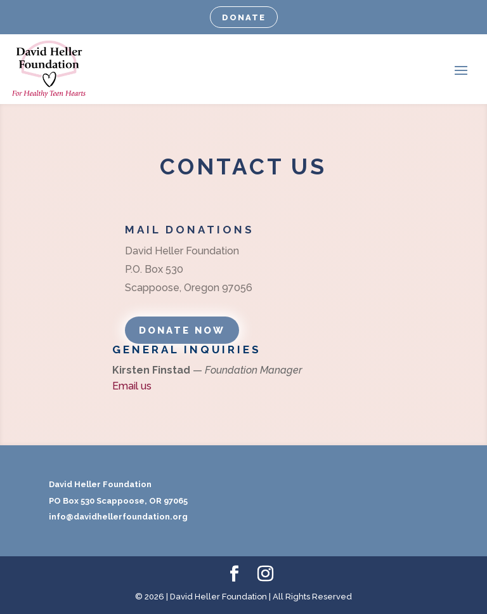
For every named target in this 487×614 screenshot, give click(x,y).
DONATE (244, 17)
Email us (132, 386)
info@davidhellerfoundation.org (118, 516)
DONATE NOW (182, 330)
